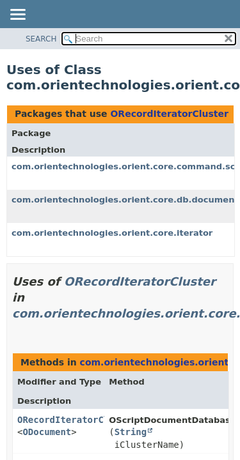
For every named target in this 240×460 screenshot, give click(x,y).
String (131, 432)
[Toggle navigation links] (17, 15)
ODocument (46, 432)
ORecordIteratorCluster (169, 114)
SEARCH (41, 38)
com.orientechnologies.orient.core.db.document (125, 199)
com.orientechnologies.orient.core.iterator (112, 233)
